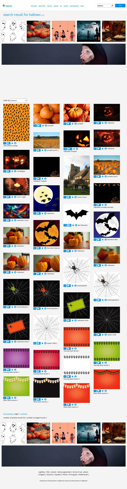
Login (82, 6)
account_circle (15, 143)
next (22, 414)
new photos (42, 6)
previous (10, 414)
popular (49, 6)
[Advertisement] (63, 83)
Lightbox (41, 472)
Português (73, 474)
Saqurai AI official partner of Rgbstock (76, 481)
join (120, 5)
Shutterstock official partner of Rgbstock (52, 481)
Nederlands (83, 474)
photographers (74, 6)
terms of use (77, 472)
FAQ (61, 6)
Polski (65, 474)
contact (65, 6)
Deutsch (50, 474)
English (42, 474)
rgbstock (7, 6)
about (85, 472)
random (56, 6)
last (25, 414)
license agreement (64, 472)
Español (58, 474)
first (4, 414)
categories (34, 6)
